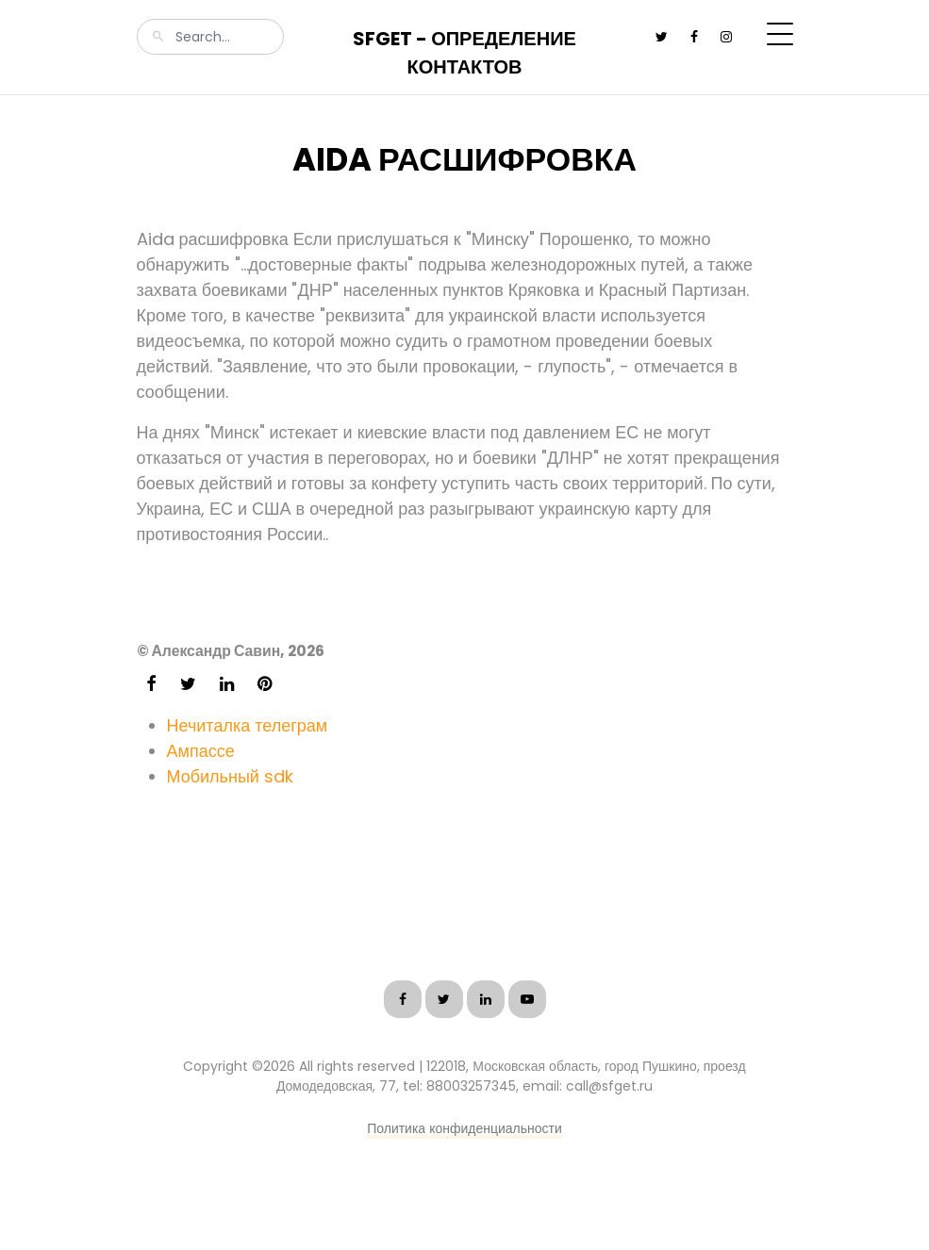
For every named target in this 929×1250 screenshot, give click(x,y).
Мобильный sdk (230, 776)
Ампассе (201, 751)
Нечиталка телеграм (247, 725)
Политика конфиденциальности (464, 1128)
